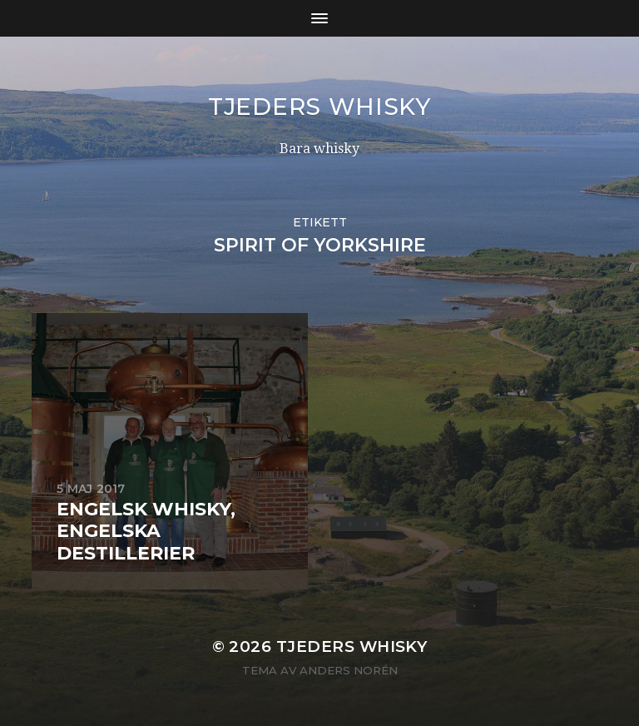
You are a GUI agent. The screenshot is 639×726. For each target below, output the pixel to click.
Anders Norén (349, 670)
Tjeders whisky (319, 106)
